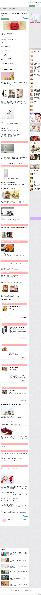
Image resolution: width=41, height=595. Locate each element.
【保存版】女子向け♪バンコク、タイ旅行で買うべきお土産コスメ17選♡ (18, 576)
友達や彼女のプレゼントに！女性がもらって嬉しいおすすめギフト (37, 64)
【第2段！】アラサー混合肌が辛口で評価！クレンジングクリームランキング (37, 90)
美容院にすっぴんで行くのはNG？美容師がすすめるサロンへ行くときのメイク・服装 (36, 161)
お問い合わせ (26, 590)
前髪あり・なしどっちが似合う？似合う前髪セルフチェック (37, 185)
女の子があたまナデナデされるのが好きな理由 (37, 189)
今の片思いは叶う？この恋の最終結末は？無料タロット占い (37, 182)
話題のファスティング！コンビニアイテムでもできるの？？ (36, 152)
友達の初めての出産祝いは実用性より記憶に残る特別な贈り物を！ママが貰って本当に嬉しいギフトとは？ (18, 565)
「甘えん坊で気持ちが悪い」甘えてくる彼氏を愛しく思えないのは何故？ (36, 133)
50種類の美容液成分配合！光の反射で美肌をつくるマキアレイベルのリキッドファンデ (37, 60)
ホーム (5, 590)
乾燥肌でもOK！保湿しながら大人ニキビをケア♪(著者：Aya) (37, 71)
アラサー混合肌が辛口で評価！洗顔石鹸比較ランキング (37, 87)
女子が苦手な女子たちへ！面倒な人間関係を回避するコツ (18, 552)
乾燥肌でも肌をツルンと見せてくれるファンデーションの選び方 (37, 67)
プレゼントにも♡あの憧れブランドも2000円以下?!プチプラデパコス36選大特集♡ (36, 143)
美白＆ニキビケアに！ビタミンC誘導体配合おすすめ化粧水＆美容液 (37, 106)
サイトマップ (35, 590)
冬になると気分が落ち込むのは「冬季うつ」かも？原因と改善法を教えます (18, 559)
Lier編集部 (9, 519)
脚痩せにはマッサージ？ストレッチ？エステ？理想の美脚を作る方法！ (37, 79)
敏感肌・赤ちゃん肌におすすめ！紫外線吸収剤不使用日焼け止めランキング (37, 94)
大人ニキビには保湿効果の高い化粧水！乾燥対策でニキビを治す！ (37, 83)
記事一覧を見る (24, 519)
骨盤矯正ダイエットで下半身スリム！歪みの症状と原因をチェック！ (37, 75)
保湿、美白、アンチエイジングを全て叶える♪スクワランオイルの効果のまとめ (37, 102)
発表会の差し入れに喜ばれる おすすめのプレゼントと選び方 (18, 582)
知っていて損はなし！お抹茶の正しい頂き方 (37, 177)
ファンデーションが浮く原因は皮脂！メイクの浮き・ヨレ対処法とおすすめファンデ (37, 56)
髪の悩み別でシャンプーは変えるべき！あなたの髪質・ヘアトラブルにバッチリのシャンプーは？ (37, 98)
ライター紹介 (8, 590)
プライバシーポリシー (31, 590)
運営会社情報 (19, 590)
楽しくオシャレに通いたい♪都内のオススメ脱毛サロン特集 (37, 52)
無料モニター (15, 590)
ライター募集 (12, 590)
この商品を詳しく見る (23, 317)
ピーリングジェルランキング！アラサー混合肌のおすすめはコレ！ (37, 110)
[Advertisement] (5, 531)
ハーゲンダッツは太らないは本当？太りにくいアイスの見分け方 (36, 171)
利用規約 (23, 590)
